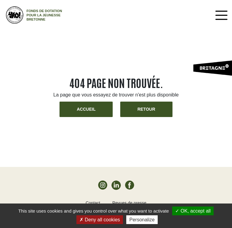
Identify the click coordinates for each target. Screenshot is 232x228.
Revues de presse (129, 202)
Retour (146, 109)
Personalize (142, 219)
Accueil (86, 109)
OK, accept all (193, 210)
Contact (92, 202)
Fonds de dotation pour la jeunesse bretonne (44, 15)
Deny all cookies (99, 219)
